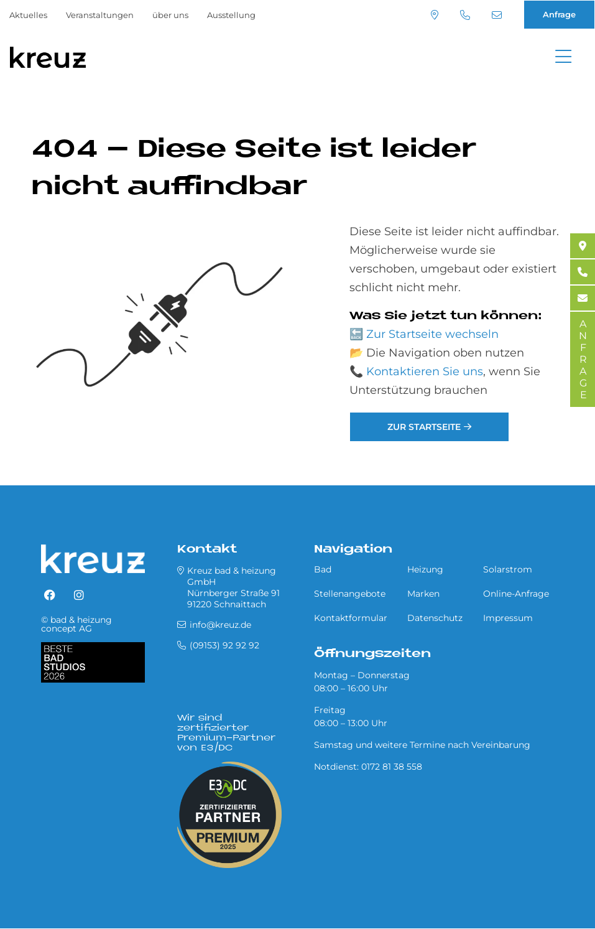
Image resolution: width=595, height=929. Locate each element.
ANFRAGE (583, 359)
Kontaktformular (350, 617)
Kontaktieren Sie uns (424, 371)
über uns (170, 15)
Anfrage (559, 14)
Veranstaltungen (100, 15)
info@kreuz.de (497, 15)
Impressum (508, 617)
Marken (423, 593)
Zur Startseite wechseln (432, 334)
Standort (434, 15)
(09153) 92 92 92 (465, 15)
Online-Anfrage (516, 593)
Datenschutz (435, 617)
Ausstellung (231, 15)
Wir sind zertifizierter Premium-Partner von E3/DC (226, 733)
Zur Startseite (424, 426)
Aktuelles (28, 15)
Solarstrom (507, 569)
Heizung (425, 569)
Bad (322, 569)
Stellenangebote (349, 593)
